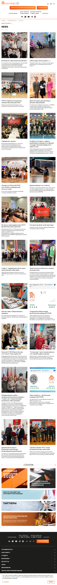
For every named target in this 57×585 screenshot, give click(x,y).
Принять (51, 581)
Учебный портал (42, 7)
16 (32, 464)
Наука (3, 568)
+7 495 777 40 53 (34, 13)
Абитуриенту (6, 556)
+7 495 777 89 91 (24, 13)
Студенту (5, 559)
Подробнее (5, 582)
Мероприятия (6, 571)
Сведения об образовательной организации (22, 7)
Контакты (45, 13)
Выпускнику (6, 562)
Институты (5, 565)
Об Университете (7, 553)
